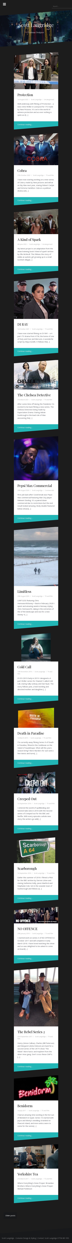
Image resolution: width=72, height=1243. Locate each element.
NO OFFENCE (27, 928)
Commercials (49, 490)
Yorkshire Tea (27, 1174)
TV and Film (50, 175)
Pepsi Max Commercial (34, 485)
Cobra (22, 170)
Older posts (10, 1215)
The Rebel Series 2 (31, 1032)
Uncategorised (49, 99)
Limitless (24, 591)
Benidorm (24, 1106)
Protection (25, 94)
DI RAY (22, 324)
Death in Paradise (30, 733)
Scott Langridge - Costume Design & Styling (19, 1238)
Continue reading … (25, 124)
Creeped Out (27, 799)
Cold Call (24, 667)
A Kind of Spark (29, 239)
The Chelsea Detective (34, 395)
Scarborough (27, 868)
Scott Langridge (36, 25)
